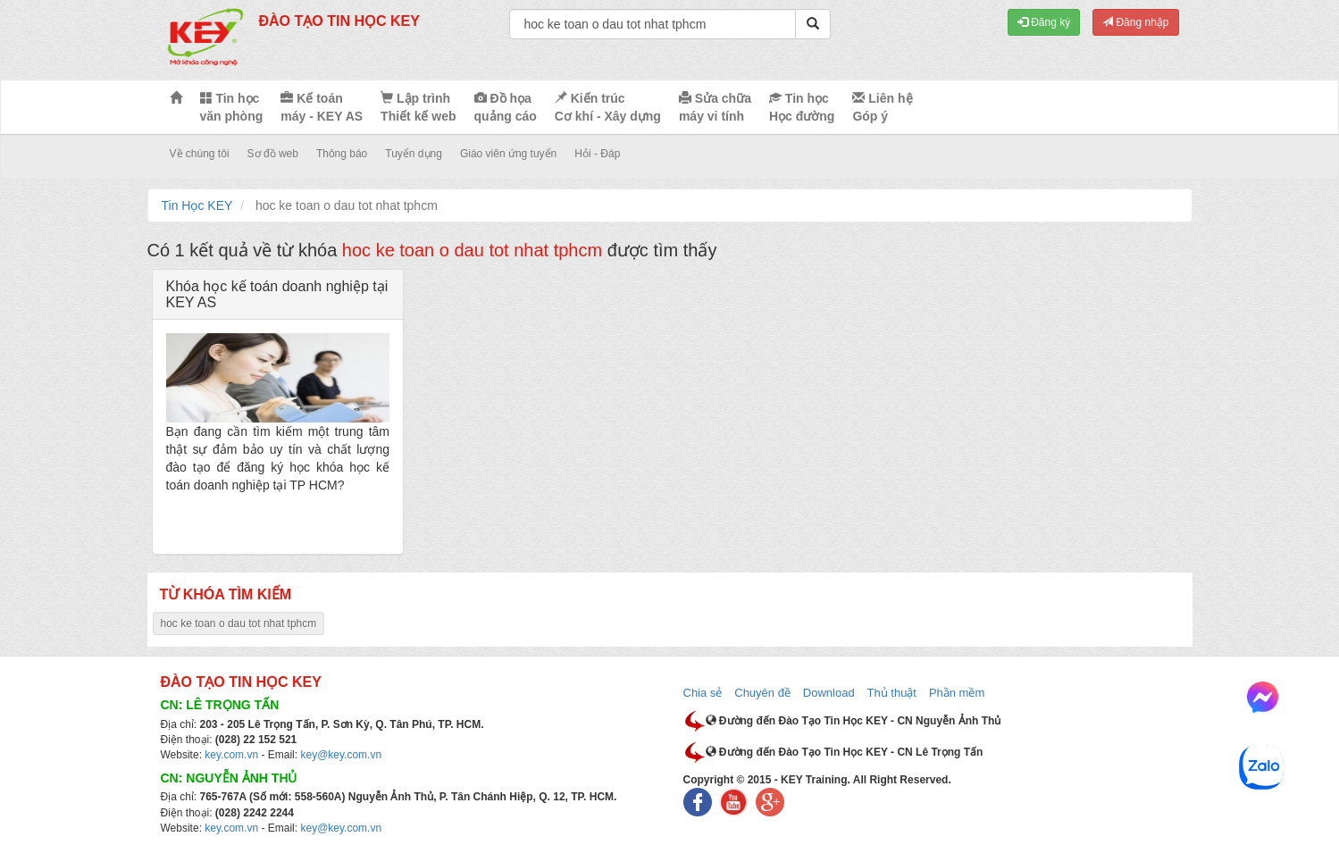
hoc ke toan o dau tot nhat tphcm (239, 623)
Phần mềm (956, 692)
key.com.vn (231, 755)
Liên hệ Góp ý (882, 107)
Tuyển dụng (413, 153)
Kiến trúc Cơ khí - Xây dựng (608, 107)
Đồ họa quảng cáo (505, 107)
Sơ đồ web (272, 153)
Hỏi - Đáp (597, 153)
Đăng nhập (1135, 22)
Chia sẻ (703, 692)
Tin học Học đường (801, 107)
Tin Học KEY (197, 205)
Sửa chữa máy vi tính (715, 107)
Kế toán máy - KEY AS (321, 107)
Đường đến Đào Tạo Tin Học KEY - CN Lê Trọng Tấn (844, 752)
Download (829, 692)
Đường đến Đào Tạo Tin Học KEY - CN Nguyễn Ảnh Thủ (853, 721)
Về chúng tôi (200, 153)
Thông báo (341, 153)
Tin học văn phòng (232, 107)
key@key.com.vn (340, 755)
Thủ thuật (891, 692)
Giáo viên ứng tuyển (508, 153)
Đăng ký (1043, 22)
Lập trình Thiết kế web (418, 107)
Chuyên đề (762, 692)
